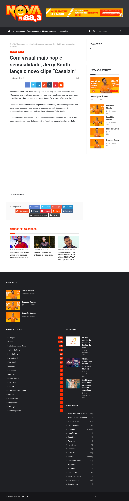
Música (20, 52)
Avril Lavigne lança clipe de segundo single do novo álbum (87, 385)
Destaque (20, 44)
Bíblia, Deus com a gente (16, 390)
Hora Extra (11, 394)
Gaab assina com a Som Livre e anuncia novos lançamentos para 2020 (19, 255)
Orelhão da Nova (13, 350)
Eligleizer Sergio (112, 129)
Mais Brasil (11, 362)
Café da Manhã (13, 378)
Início (13, 44)
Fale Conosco (49, 31)
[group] (84, 12)
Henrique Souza (99, 96)
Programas (19, 31)
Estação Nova (12, 402)
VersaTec (25, 496)
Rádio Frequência (14, 411)
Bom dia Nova (12, 354)
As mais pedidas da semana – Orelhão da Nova (86, 342)
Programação (34, 31)
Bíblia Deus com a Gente (16, 346)
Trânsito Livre (12, 398)
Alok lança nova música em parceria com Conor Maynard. (87, 364)
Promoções (63, 31)
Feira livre (11, 374)
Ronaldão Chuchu (29, 302)
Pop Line (10, 386)
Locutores (11, 366)
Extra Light (11, 407)
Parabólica (11, 382)
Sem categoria (13, 358)
